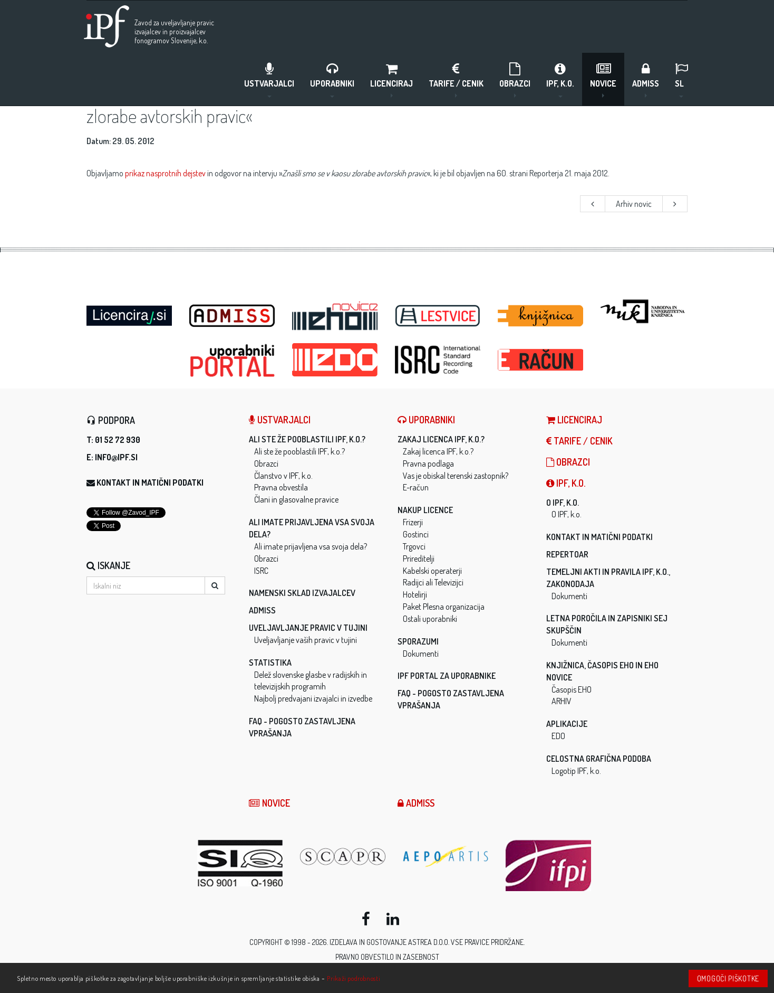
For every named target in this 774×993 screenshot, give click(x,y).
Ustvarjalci (269, 79)
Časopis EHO (572, 689)
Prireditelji (418, 558)
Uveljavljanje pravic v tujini (308, 627)
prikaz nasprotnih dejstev (165, 173)
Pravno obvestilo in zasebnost (387, 956)
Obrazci (514, 79)
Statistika (270, 662)
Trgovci (414, 546)
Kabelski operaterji (432, 570)
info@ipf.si (116, 457)
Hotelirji (415, 594)
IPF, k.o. (560, 79)
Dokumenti (421, 653)
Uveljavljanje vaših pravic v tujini (305, 640)
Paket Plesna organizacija (444, 606)
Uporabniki (332, 79)
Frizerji (413, 522)
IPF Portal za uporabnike (447, 675)
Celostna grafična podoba (598, 758)
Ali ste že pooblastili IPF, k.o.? (307, 439)
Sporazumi (418, 641)
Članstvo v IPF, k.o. (283, 475)
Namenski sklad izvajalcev (302, 593)
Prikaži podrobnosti (353, 978)
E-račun (416, 487)
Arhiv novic (634, 203)
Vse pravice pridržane (487, 942)
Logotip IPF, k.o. (576, 770)
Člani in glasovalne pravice (296, 499)
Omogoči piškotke (728, 978)
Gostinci (416, 534)
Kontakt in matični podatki (150, 482)
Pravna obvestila (281, 487)
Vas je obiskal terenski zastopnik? (455, 475)
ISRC (261, 570)
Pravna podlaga (428, 463)
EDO (558, 736)
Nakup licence (425, 510)
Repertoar (567, 554)
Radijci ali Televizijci (433, 582)
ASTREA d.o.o (428, 942)
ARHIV (562, 701)
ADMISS (645, 79)
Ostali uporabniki (430, 618)
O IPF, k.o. (562, 502)
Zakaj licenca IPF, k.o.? (441, 439)
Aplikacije (566, 723)
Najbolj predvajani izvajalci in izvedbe (313, 698)
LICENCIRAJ (391, 79)
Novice (603, 79)
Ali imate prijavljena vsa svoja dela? (310, 546)
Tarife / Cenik (456, 79)
